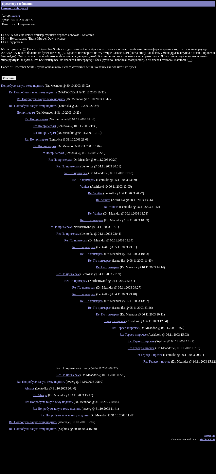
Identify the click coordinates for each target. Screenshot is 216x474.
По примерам (26, 112)
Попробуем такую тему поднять (22, 85)
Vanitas (84, 186)
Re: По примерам (36, 119)
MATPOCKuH (207, 439)
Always (29, 388)
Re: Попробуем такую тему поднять (33, 92)
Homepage (209, 435)
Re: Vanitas (95, 193)
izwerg (15, 15)
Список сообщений (14, 8)
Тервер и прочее (115, 321)
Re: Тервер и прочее (125, 328)
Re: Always (40, 395)
